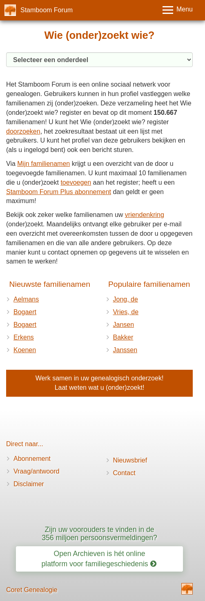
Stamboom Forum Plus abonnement (58, 191)
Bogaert (24, 311)
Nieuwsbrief (130, 460)
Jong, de (125, 299)
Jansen (123, 324)
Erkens (23, 337)
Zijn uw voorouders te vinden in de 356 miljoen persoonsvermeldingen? (99, 533)
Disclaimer (28, 483)
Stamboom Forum (46, 10)
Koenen (24, 349)
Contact (124, 472)
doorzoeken (23, 131)
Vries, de (126, 311)
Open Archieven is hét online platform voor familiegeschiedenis (99, 559)
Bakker (123, 337)
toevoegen (75, 182)
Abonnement (32, 458)
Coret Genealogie (31, 589)
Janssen (125, 349)
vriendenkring (144, 214)
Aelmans (26, 299)
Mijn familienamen (43, 163)
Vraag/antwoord (36, 471)
